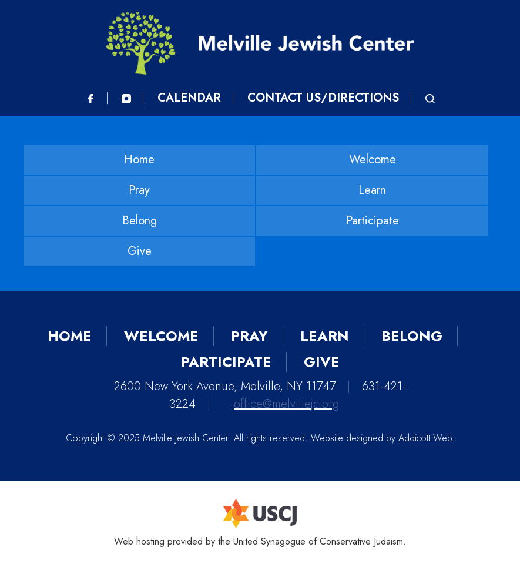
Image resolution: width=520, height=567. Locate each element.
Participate (372, 220)
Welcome (372, 159)
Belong (139, 220)
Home (139, 159)
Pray (139, 190)
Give (140, 251)
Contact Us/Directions (323, 97)
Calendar (189, 97)
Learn (372, 190)
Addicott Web (425, 438)
